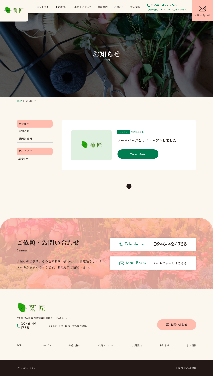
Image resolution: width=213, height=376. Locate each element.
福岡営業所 (25, 139)
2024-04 (24, 158)
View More (138, 154)
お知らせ (23, 131)
